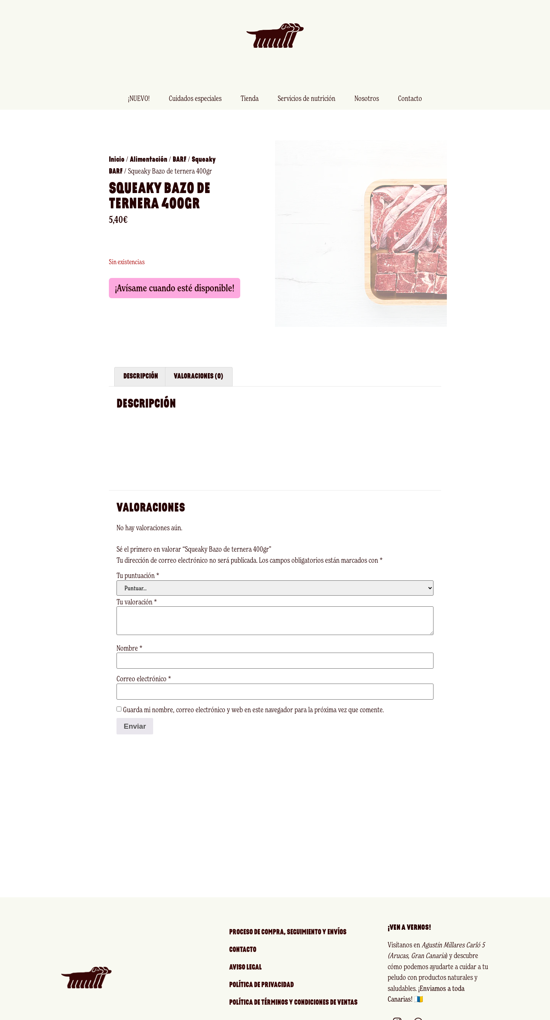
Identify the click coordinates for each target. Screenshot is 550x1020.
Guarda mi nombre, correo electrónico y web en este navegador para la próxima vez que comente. (253, 694)
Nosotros (366, 98)
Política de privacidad (261, 970)
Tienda (250, 98)
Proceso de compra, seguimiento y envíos (287, 917)
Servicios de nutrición (306, 98)
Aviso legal (245, 952)
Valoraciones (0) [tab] (198, 361)
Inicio (117, 152)
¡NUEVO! (139, 98)
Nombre (129, 633)
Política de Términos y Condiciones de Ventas (293, 987)
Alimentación (148, 152)
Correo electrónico (143, 663)
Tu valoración (136, 586)
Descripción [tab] (140, 361)
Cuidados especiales (195, 98)
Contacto (410, 98)
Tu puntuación (137, 560)
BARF (179, 152)
